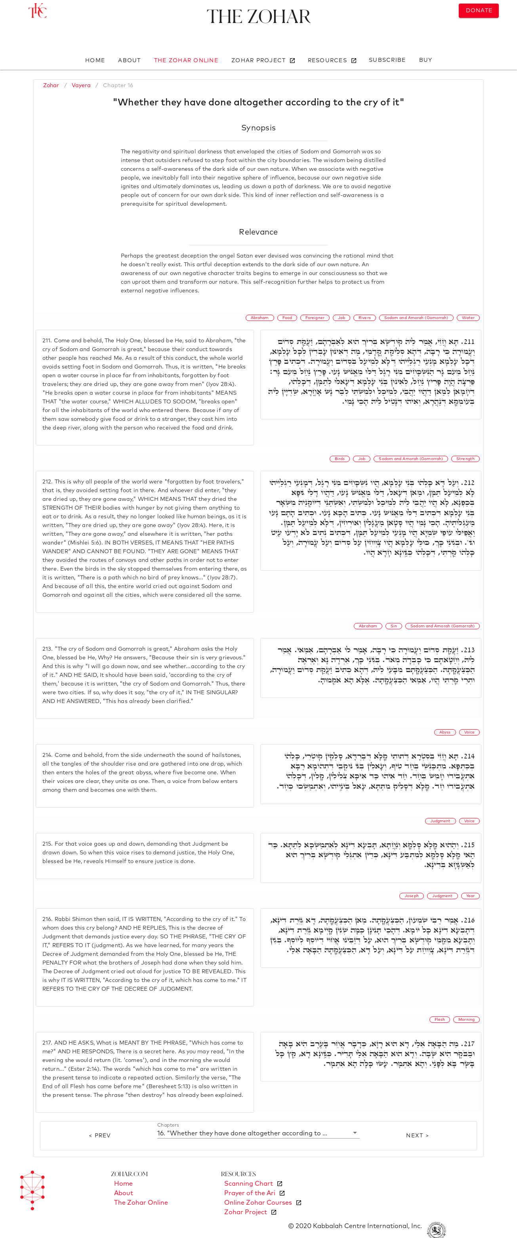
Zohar (51, 85)
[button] (258, 1133)
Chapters (168, 1125)
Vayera (81, 85)
